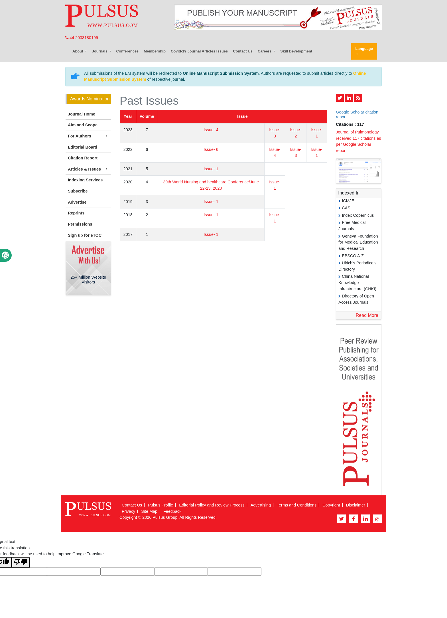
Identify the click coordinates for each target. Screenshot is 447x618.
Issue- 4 (211, 129)
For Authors (88, 136)
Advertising (261, 505)
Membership (155, 51)
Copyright (331, 505)
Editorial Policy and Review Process (212, 505)
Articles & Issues (88, 169)
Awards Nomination (89, 98)
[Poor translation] (21, 562)
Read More (367, 315)
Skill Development (296, 51)
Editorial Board (82, 147)
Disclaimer (355, 505)
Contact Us (243, 51)
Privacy (128, 511)
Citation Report (82, 158)
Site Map (149, 511)
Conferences (127, 51)
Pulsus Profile (160, 505)
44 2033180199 (81, 37)
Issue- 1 (211, 169)
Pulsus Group (165, 517)
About (78, 51)
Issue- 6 (211, 149)
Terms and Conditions (296, 505)
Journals (100, 51)
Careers (265, 51)
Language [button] (364, 48)
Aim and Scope (82, 125)
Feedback (172, 511)
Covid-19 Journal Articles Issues (199, 51)
